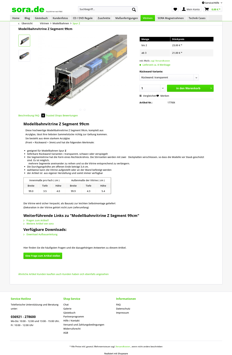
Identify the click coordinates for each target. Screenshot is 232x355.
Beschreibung (26, 115)
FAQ (40, 115)
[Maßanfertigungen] (127, 18)
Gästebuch (69, 312)
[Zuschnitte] (104, 18)
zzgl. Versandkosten (160, 60)
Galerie (67, 308)
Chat (66, 304)
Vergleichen (148, 95)
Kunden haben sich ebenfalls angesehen (85, 274)
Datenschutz (123, 308)
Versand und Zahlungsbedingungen (83, 324)
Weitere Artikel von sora (38, 223)
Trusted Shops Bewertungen (62, 115)
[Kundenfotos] (60, 18)
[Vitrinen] (148, 18)
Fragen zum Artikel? (36, 220)
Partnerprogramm (73, 316)
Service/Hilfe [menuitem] (211, 2)
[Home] (16, 18)
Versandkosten (123, 346)
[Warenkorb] (212, 9)
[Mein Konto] (191, 9)
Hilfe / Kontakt (71, 320)
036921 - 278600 (23, 317)
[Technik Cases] (197, 18)
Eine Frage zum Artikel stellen (42, 255)
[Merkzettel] (175, 9)
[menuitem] (107, 9)
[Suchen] (133, 9)
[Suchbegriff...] (107, 9)
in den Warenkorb (194, 88)
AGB (65, 332)
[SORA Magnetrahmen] (170, 18)
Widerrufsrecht (72, 328)
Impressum (122, 312)
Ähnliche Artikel (27, 274)
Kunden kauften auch (49, 274)
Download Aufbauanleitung (40, 234)
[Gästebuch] (41, 18)
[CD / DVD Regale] (83, 18)
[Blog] (27, 18)
